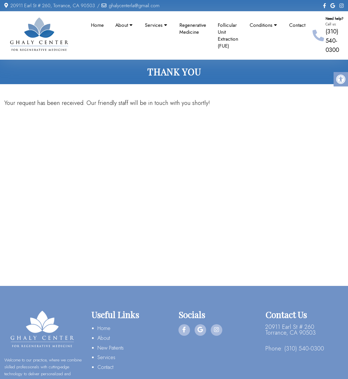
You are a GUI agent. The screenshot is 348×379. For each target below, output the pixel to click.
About (121, 25)
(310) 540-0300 (332, 40)
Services (154, 25)
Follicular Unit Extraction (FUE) (228, 35)
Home (97, 25)
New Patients (110, 348)
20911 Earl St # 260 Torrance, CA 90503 (290, 330)
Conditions (261, 25)
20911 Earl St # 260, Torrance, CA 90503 (52, 5)
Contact (297, 25)
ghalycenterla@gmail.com (134, 5)
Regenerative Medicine (192, 28)
